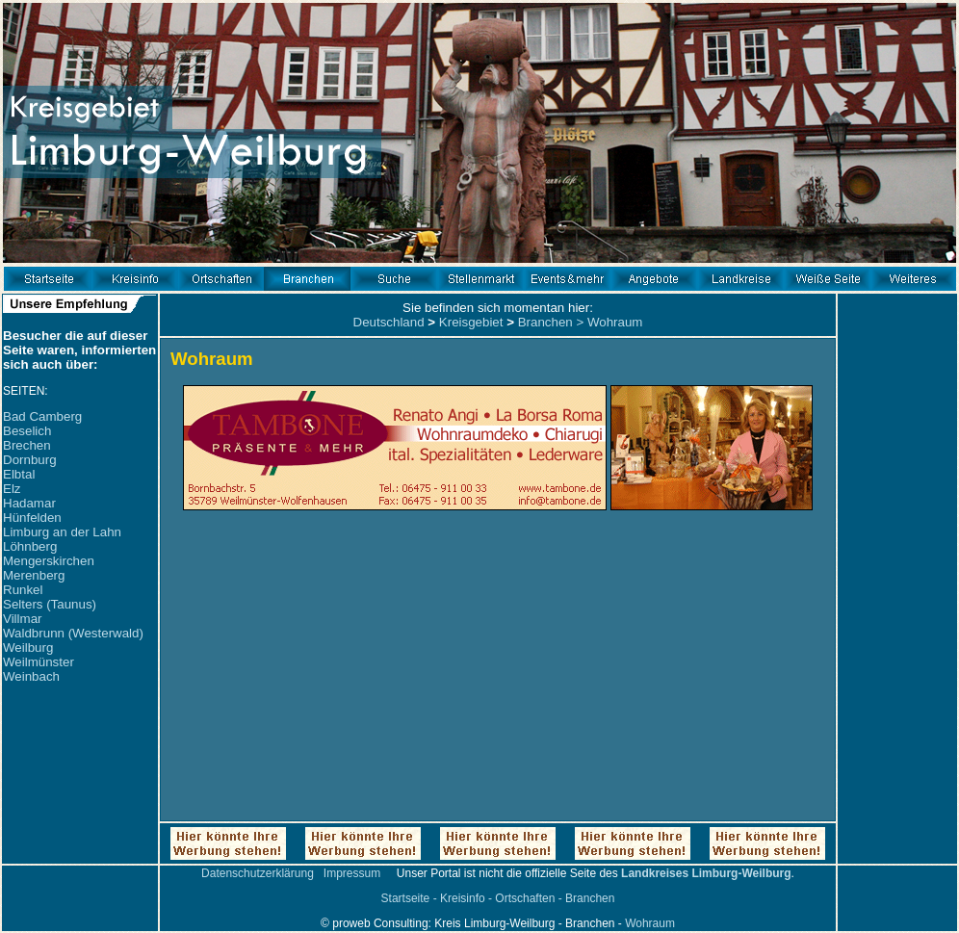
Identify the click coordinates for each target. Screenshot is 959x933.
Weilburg (28, 647)
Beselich (27, 431)
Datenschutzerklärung (257, 873)
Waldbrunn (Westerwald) (73, 633)
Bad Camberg (42, 416)
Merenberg (34, 575)
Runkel (23, 590)
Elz (12, 488)
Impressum (352, 873)
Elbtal (19, 474)
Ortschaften (525, 898)
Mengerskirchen (48, 561)
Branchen (545, 322)
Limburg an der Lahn (62, 532)
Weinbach (31, 676)
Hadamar (29, 503)
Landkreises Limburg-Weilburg (706, 873)
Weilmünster (38, 662)
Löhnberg (30, 546)
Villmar (22, 618)
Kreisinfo (462, 898)
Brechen (27, 445)
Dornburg (30, 460)
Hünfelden (32, 517)
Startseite (405, 898)
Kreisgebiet (471, 322)
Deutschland (389, 322)
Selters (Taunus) (49, 604)
